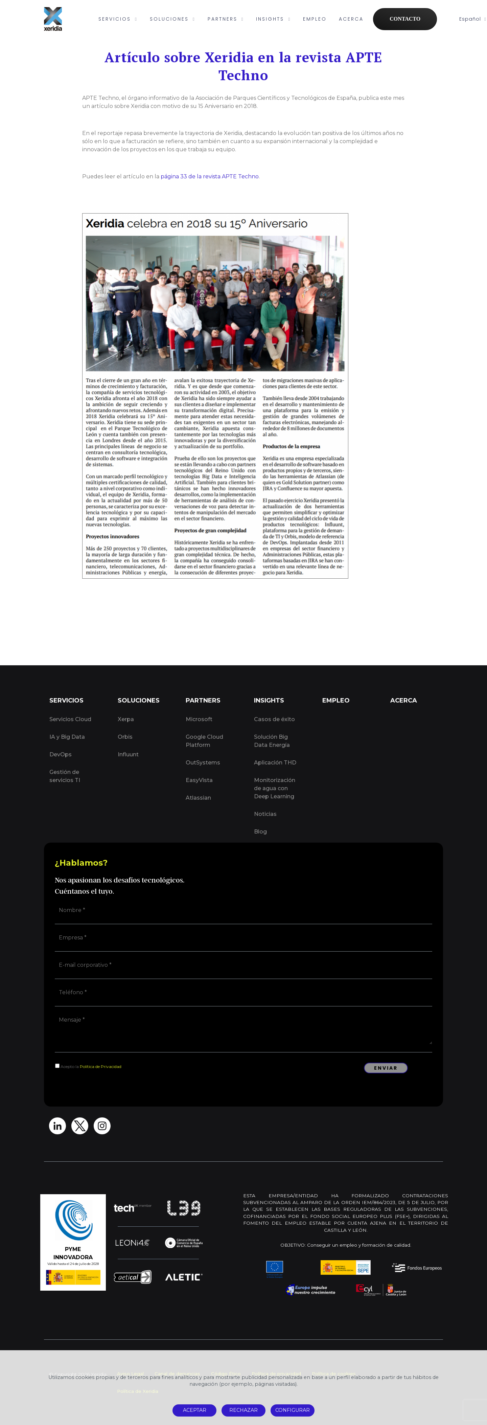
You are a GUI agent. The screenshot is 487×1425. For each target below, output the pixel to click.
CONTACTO (405, 19)
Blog (260, 831)
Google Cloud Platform (204, 741)
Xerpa (126, 719)
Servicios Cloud (70, 719)
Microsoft (199, 719)
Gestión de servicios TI (64, 776)
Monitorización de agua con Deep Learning (274, 788)
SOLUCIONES (172, 19)
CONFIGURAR (292, 1410)
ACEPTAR (194, 1410)
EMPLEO (315, 19)
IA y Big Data (67, 737)
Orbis (125, 737)
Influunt (128, 754)
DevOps (60, 754)
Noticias (265, 814)
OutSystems (203, 762)
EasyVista (199, 780)
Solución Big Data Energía (272, 741)
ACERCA (351, 19)
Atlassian (198, 798)
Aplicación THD (275, 762)
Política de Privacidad (100, 1066)
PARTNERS (226, 19)
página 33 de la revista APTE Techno (210, 176)
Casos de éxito (274, 719)
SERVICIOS (118, 19)
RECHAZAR (243, 1410)
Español (472, 19)
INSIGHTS (273, 19)
